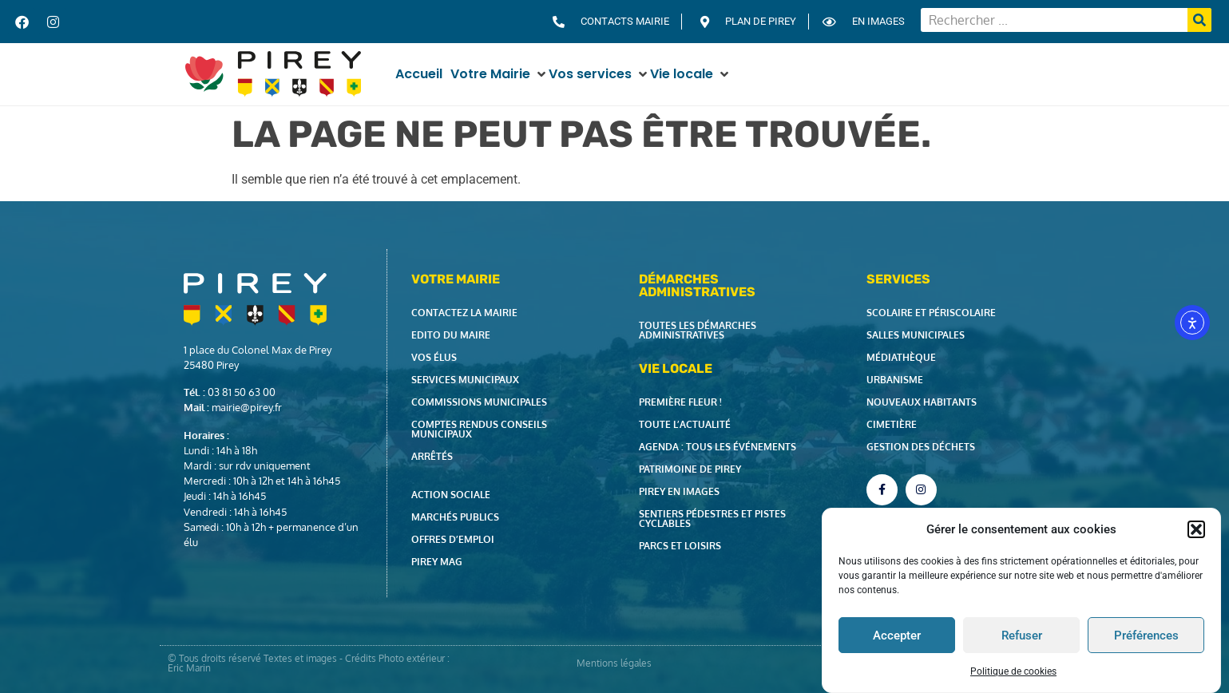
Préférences (1146, 635)
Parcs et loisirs (680, 546)
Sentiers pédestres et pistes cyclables (712, 518)
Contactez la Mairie (464, 313)
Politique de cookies (1013, 671)
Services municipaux (465, 380)
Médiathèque (901, 357)
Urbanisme (894, 380)
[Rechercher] (1199, 20)
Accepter (897, 635)
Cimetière (891, 424)
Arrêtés (432, 456)
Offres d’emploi (452, 539)
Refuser (1021, 635)
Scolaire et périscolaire (931, 313)
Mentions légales (614, 663)
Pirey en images (679, 491)
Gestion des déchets (920, 447)
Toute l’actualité (685, 424)
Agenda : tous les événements (717, 447)
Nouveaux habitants (921, 402)
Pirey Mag (436, 562)
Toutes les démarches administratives (697, 330)
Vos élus (434, 357)
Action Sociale (450, 495)
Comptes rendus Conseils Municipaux (479, 429)
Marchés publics (455, 517)
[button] (1196, 529)
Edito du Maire (450, 335)
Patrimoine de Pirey (690, 469)
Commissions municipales (479, 402)
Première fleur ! (680, 402)
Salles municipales (915, 335)
